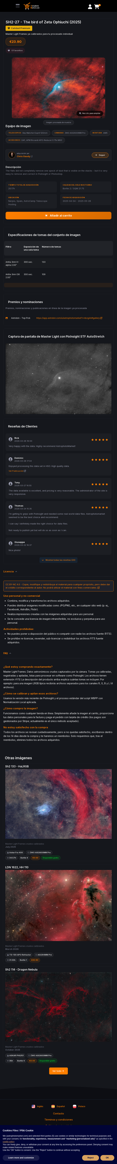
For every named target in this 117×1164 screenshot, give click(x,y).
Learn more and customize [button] (21, 1158)
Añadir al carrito (58, 215)
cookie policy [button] (8, 1141)
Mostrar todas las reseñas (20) (58, 560)
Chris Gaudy (25, 156)
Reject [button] (90, 1158)
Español (58, 1106)
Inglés (37, 1106)
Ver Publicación (17, 471)
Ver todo (58, 1071)
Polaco (79, 1106)
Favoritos (15, 50)
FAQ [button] (7, 653)
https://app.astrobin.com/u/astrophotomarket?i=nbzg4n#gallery (69, 318)
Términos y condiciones (58, 1119)
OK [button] (107, 1158)
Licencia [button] (10, 571)
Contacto (58, 1113)
